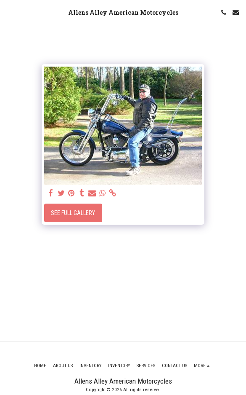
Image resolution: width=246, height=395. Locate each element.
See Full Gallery (73, 213)
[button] (9, 12)
